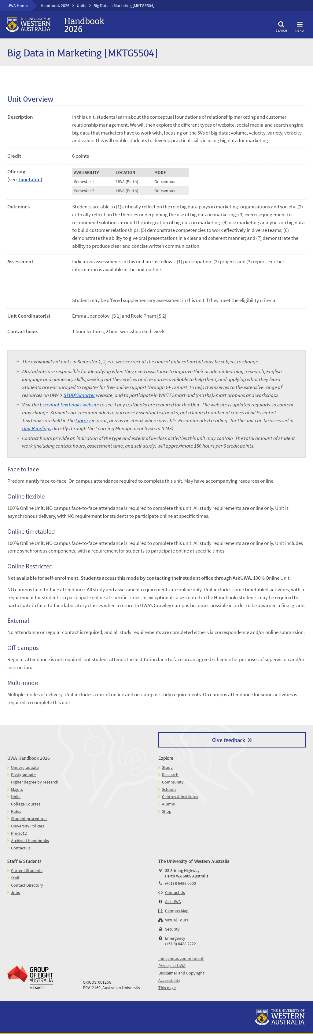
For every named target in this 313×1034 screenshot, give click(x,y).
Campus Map (177, 910)
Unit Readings (36, 428)
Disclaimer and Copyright (181, 973)
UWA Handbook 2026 (28, 758)
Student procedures (29, 818)
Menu (299, 25)
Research (170, 774)
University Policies (27, 826)
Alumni (168, 804)
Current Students (26, 870)
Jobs (15, 892)
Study (167, 767)
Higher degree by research (34, 782)
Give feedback (228, 739)
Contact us (21, 848)
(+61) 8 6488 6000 (180, 883)
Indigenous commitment (181, 958)
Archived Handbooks (30, 840)
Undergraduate (25, 767)
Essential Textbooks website (69, 404)
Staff (15, 878)
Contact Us (175, 892)
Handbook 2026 (55, 5)
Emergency (175, 938)
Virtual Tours (176, 920)
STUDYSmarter (79, 395)
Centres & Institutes (180, 796)
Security (172, 929)
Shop (166, 811)
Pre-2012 (19, 833)
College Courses (25, 804)
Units (81, 5)
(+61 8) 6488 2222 (180, 943)
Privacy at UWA (172, 965)
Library (83, 420)
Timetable (29, 179)
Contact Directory (27, 885)
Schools (169, 789)
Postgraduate (23, 774)
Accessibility (169, 980)
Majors (17, 789)
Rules (16, 811)
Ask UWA (173, 901)
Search (281, 25)
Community (173, 782)
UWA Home (17, 5)
